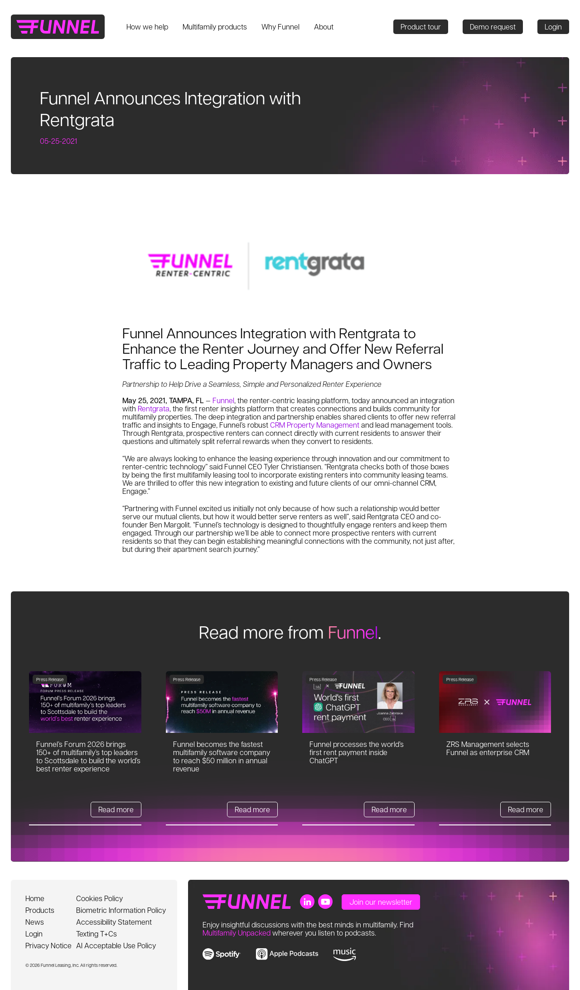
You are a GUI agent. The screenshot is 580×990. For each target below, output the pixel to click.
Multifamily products (215, 26)
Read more (116, 809)
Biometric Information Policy (121, 910)
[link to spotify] (222, 954)
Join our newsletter (380, 902)
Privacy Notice (48, 945)
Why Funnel (280, 26)
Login (553, 26)
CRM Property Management (314, 424)
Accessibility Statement (114, 922)
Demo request (493, 26)
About (324, 26)
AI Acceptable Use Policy (116, 945)
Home (34, 898)
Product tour (421, 26)
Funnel (223, 400)
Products (39, 910)
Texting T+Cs (96, 933)
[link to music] (344, 954)
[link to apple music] (287, 954)
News (34, 922)
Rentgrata (153, 408)
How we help (147, 26)
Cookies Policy (99, 898)
